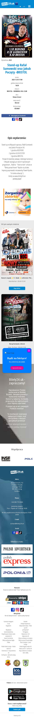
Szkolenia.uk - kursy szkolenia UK (9, 652)
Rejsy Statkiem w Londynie (25, 651)
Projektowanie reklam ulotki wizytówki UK (8, 635)
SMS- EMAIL (25, 653)
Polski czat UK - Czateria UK (25, 649)
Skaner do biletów (8, 638)
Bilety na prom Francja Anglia (25, 640)
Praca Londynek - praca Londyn (25, 643)
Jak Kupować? (25, 630)
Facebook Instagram (8, 622)
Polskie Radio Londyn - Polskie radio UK (8, 647)
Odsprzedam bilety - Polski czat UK (25, 627)
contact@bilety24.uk (17, 524)
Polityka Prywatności (25, 624)
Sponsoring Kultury (8, 632)
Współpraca (8, 630)
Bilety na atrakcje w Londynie (25, 638)
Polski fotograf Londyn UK (25, 646)
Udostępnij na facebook (17, 116)
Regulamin (8, 626)
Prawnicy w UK (17, 716)
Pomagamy (25, 632)
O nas (8, 624)
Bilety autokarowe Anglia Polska (8, 641)
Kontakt (25, 622)
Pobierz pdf (17, 709)
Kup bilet (17, 288)
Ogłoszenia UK (25, 636)
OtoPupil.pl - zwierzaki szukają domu (8, 656)
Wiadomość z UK (25, 634)
